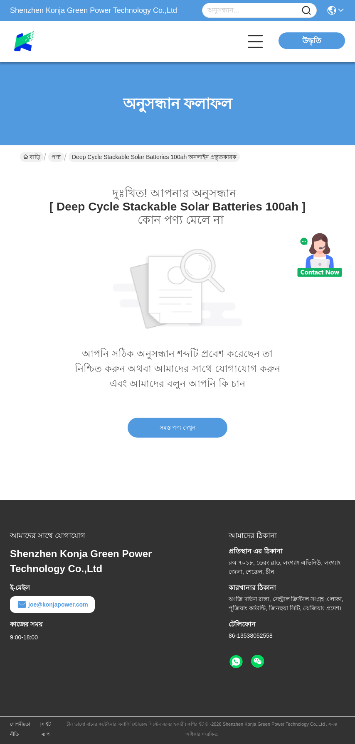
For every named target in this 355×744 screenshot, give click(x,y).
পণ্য (56, 157)
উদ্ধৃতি (311, 41)
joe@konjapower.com (52, 604)
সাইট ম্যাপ (46, 729)
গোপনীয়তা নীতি (20, 729)
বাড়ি (31, 157)
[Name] (306, 10)
